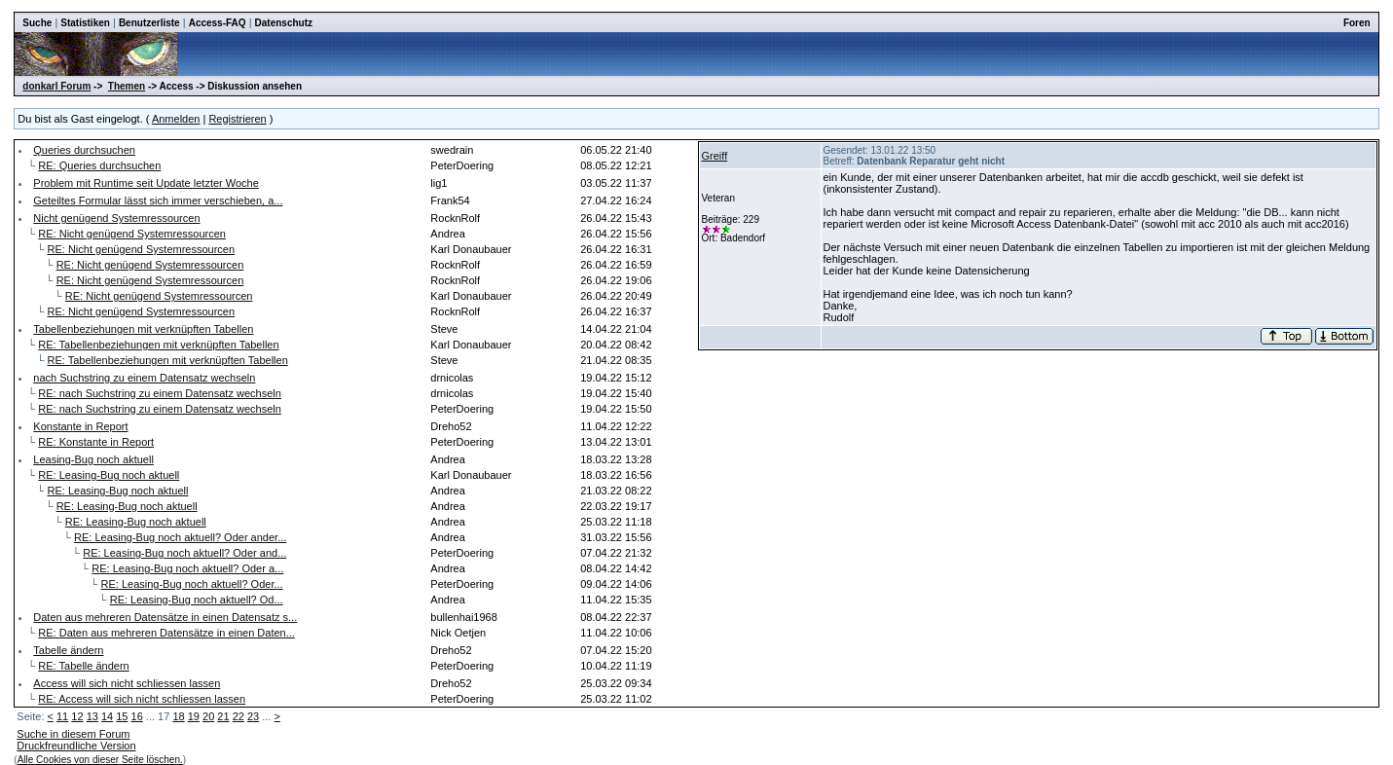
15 (122, 716)
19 (194, 716)
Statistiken (85, 23)
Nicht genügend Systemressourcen (116, 218)
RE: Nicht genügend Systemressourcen (132, 233)
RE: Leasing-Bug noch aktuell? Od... (196, 599)
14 (107, 716)
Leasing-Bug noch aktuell (93, 459)
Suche (37, 23)
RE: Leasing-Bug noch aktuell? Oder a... (187, 568)
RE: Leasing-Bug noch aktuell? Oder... (192, 584)
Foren (1357, 23)
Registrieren (237, 119)
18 (178, 716)
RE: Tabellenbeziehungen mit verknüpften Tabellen (158, 344)
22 (238, 716)
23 (253, 716)
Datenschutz (283, 23)
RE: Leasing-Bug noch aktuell (108, 475)
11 (62, 716)
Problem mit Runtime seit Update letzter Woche (146, 183)
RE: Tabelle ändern (83, 666)
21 (223, 716)
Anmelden (176, 119)
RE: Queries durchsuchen (99, 165)
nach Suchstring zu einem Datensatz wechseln (144, 377)
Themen (126, 86)
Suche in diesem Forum (73, 734)
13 (92, 716)
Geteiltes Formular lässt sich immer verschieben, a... (157, 200)
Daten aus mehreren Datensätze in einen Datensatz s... (165, 617)
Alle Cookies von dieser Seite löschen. (100, 759)
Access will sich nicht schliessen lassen (126, 683)
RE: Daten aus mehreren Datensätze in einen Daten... (166, 632)
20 (208, 716)
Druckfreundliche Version (76, 745)
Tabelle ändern (68, 650)
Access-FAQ (217, 23)
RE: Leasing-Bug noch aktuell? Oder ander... (180, 537)
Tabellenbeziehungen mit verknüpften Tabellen (143, 329)
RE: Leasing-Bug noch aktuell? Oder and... (184, 553)
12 (77, 716)
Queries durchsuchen (84, 150)
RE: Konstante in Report (96, 442)
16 (137, 716)
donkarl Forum (56, 86)
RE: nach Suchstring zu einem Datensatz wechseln (159, 393)
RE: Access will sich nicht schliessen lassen (141, 699)
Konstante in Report (80, 426)
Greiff (715, 156)
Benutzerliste (149, 23)
